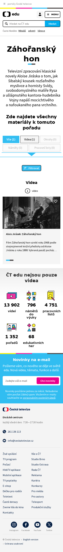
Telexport (37, 501)
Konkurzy (36, 485)
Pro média (37, 491)
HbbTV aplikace (11, 469)
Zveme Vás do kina (13, 507)
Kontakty (8, 512)
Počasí (6, 464)
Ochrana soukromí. (14, 543)
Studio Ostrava (39, 464)
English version (30, 539)
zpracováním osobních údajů (39, 397)
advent (31, 30)
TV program (9, 459)
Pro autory (37, 496)
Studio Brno (38, 459)
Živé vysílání (9, 453)
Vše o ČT (36, 453)
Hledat (52, 23)
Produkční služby (41, 507)
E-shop (7, 485)
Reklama (36, 475)
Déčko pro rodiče (12, 491)
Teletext (8, 496)
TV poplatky (10, 480)
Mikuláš (22, 30)
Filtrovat (34, 168)
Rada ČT (36, 469)
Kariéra (35, 480)
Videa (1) (29, 139)
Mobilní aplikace (12, 475)
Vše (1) (11, 139)
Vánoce (41, 30)
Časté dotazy (10, 501)
